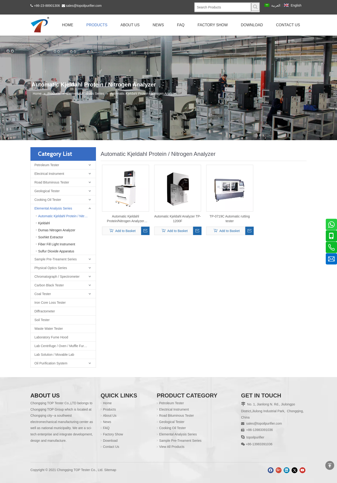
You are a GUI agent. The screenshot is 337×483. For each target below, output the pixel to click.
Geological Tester (47, 191)
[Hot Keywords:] (255, 7)
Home (105, 403)
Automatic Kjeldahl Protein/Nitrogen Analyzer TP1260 (125, 218)
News (105, 422)
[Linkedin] (286, 466)
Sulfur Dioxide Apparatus (56, 251)
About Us (107, 415)
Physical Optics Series (50, 268)
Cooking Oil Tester (47, 200)
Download (108, 440)
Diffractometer (44, 311)
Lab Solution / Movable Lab (54, 354)
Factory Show (111, 434)
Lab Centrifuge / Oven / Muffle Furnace (62, 346)
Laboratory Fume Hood (51, 337)
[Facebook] (271, 466)
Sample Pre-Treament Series (55, 259)
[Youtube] (302, 466)
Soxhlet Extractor (50, 237)
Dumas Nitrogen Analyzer (56, 230)
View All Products (169, 447)
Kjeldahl (44, 223)
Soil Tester (42, 320)
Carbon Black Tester (49, 285)
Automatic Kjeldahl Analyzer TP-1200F (177, 218)
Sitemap (110, 466)
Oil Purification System (50, 363)
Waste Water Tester (48, 328)
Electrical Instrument (49, 174)
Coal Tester (42, 294)
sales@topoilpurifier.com (84, 5)
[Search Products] (222, 7)
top (329, 465)
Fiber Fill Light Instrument (56, 244)
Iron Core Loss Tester (50, 302)
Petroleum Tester (46, 165)
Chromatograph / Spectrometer (57, 276)
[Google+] (279, 466)
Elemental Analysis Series (53, 208)
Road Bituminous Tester (51, 182)
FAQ (104, 428)
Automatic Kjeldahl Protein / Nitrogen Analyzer (67, 216)
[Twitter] (294, 466)
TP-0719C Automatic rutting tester (229, 218)
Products (107, 409)
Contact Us (109, 447)
